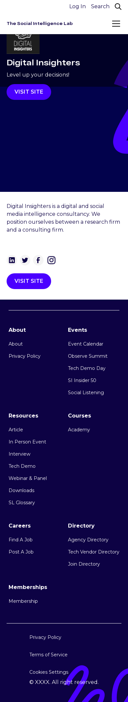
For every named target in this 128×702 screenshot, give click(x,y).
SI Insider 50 (82, 380)
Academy (79, 430)
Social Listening (86, 393)
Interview (19, 454)
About (16, 344)
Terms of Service (48, 655)
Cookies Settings (48, 672)
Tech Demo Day (87, 368)
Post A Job (21, 552)
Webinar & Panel (28, 478)
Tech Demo (22, 466)
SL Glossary (22, 503)
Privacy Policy (25, 356)
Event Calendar (85, 344)
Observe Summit (88, 356)
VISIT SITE (29, 92)
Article (16, 430)
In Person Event (27, 442)
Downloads (21, 490)
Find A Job (21, 540)
